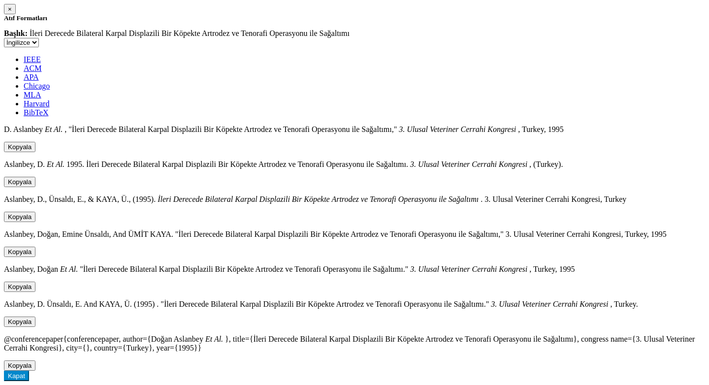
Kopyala (20, 147)
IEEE (32, 59)
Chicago (37, 86)
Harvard (36, 103)
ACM (32, 68)
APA (31, 77)
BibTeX (36, 112)
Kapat (16, 376)
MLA (32, 95)
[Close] (10, 9)
